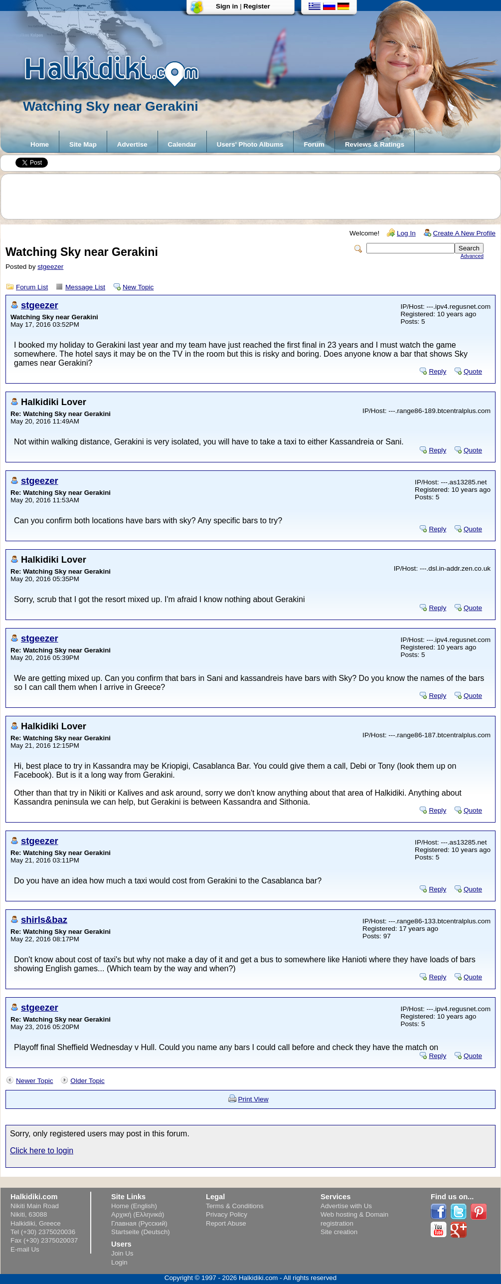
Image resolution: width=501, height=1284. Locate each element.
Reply (437, 371)
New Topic (138, 287)
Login (119, 1262)
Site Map (83, 144)
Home (39, 144)
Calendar (182, 144)
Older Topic (87, 1080)
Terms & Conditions (235, 1206)
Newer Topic (34, 1080)
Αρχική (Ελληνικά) (138, 1214)
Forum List (32, 287)
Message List (85, 287)
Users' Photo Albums (250, 144)
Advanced (472, 256)
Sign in (227, 6)
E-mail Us (24, 1249)
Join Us (122, 1253)
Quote (473, 371)
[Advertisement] (255, 196)
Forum (314, 144)
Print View (253, 1099)
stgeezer (50, 266)
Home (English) (134, 1206)
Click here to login (41, 1150)
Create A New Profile (464, 233)
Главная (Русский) (139, 1223)
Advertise (132, 144)
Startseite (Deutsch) (140, 1232)
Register (256, 6)
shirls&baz (44, 919)
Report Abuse (226, 1223)
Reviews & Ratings (374, 144)
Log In (406, 233)
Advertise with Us (346, 1206)
